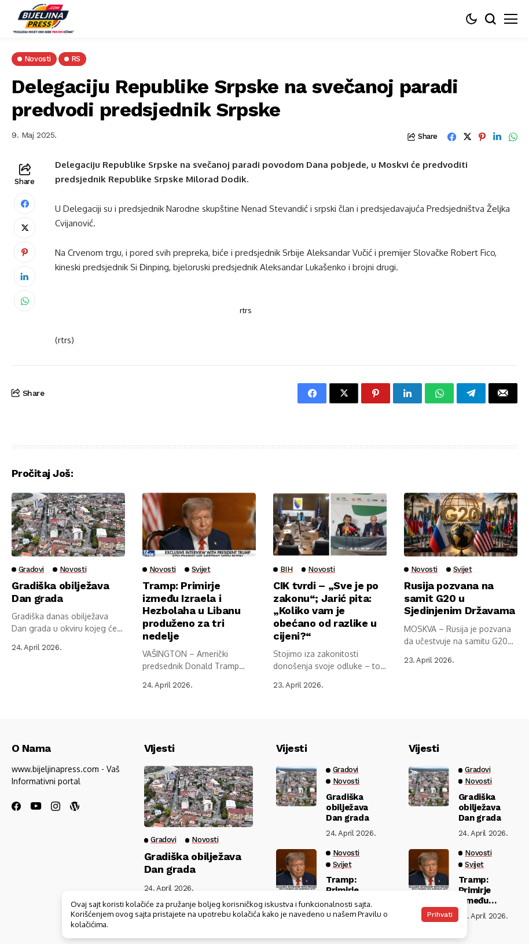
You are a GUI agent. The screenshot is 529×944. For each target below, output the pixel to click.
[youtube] (36, 806)
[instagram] (55, 806)
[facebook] (16, 806)
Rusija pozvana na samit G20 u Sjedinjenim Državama (459, 597)
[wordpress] (74, 806)
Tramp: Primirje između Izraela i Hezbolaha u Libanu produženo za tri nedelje (191, 610)
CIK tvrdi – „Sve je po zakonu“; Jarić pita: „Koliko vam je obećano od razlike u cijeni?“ (326, 610)
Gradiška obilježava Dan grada (60, 591)
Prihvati (440, 914)
